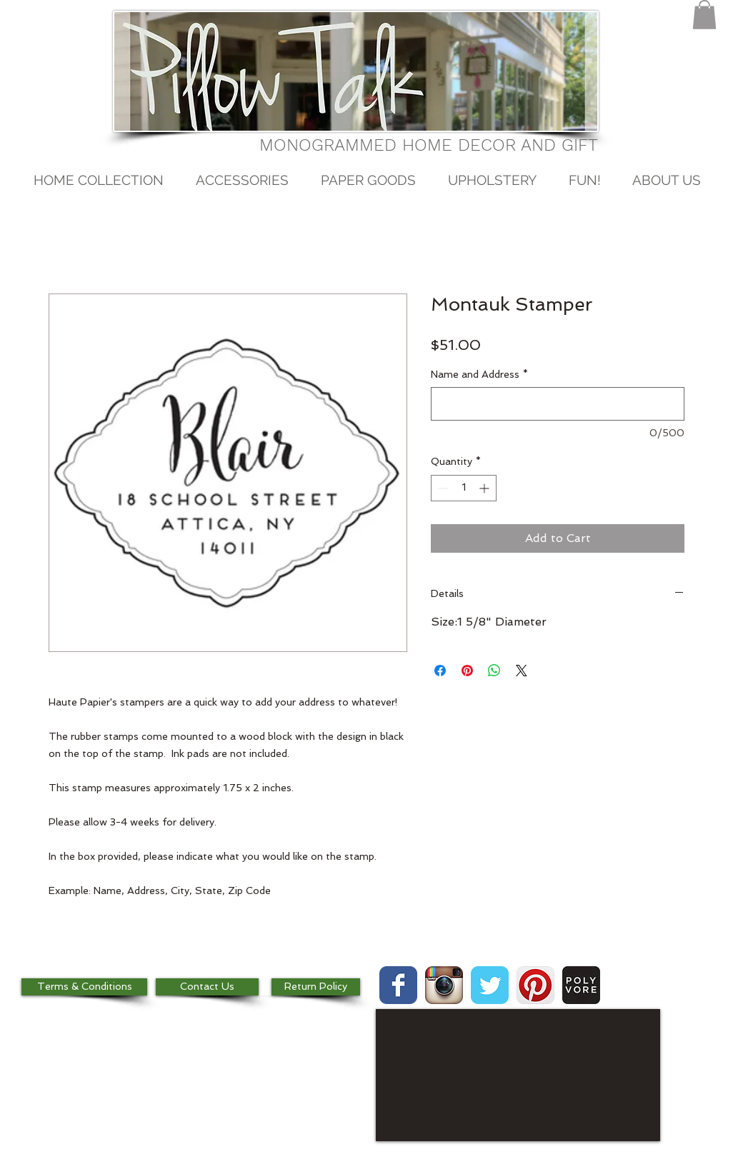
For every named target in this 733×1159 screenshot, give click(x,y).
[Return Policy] (315, 986)
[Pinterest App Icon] (535, 985)
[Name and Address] (558, 403)
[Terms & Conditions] (84, 986)
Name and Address (479, 374)
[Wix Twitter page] (490, 985)
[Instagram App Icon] (444, 985)
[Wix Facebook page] (398, 985)
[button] (704, 14)
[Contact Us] (207, 986)
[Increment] (485, 488)
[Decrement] (442, 488)
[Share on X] (521, 670)
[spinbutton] (464, 488)
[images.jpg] (581, 985)
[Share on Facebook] (440, 670)
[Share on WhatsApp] (494, 670)
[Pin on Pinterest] (467, 670)
